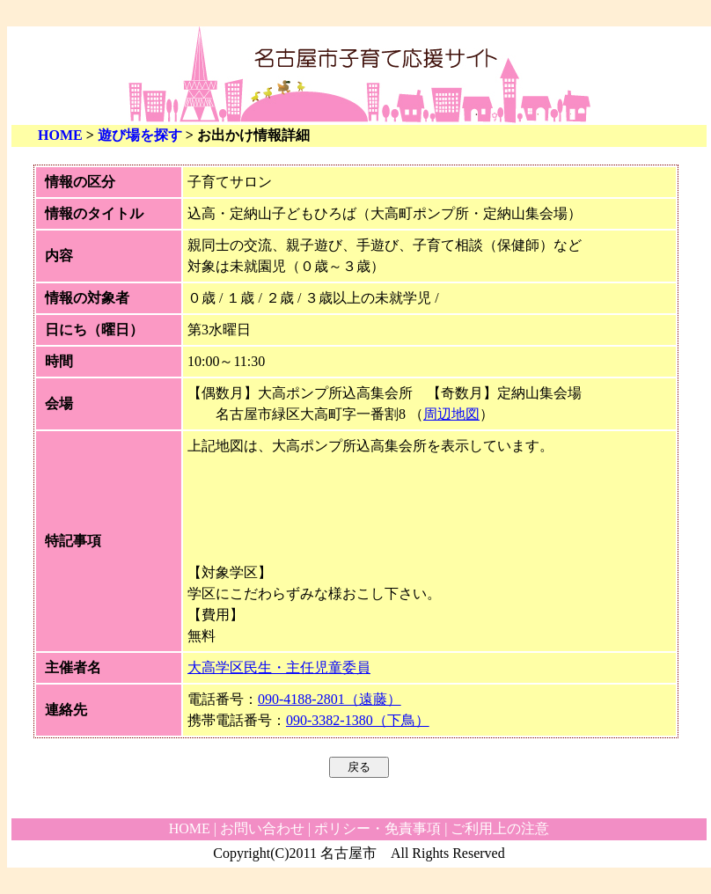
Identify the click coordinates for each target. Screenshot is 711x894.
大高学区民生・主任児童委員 (278, 667)
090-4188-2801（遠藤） (329, 699)
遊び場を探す (140, 135)
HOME (60, 135)
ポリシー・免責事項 (377, 828)
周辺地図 (451, 414)
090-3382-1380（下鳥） (357, 720)
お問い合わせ (262, 828)
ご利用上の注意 (500, 828)
